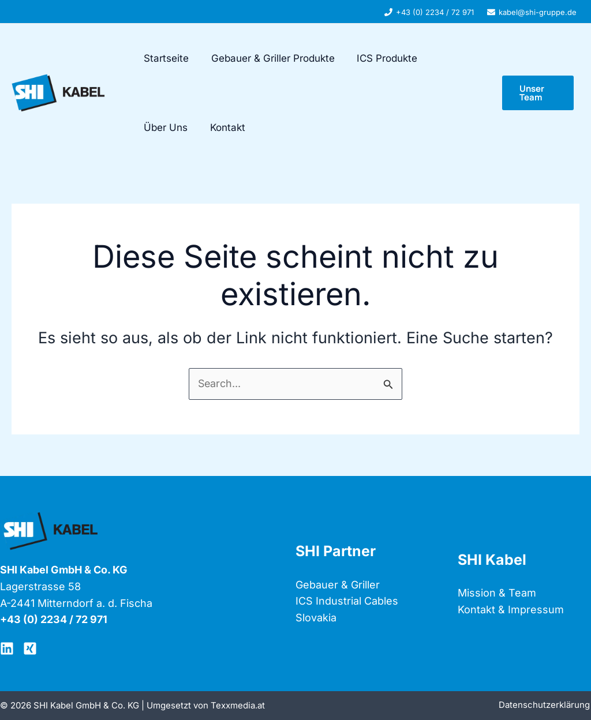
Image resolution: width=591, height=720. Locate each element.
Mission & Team (497, 593)
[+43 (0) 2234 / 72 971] (429, 12)
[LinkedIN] (7, 648)
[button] (537, 93)
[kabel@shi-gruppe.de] (531, 12)
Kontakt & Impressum (511, 609)
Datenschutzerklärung (545, 705)
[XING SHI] (30, 648)
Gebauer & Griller (338, 585)
